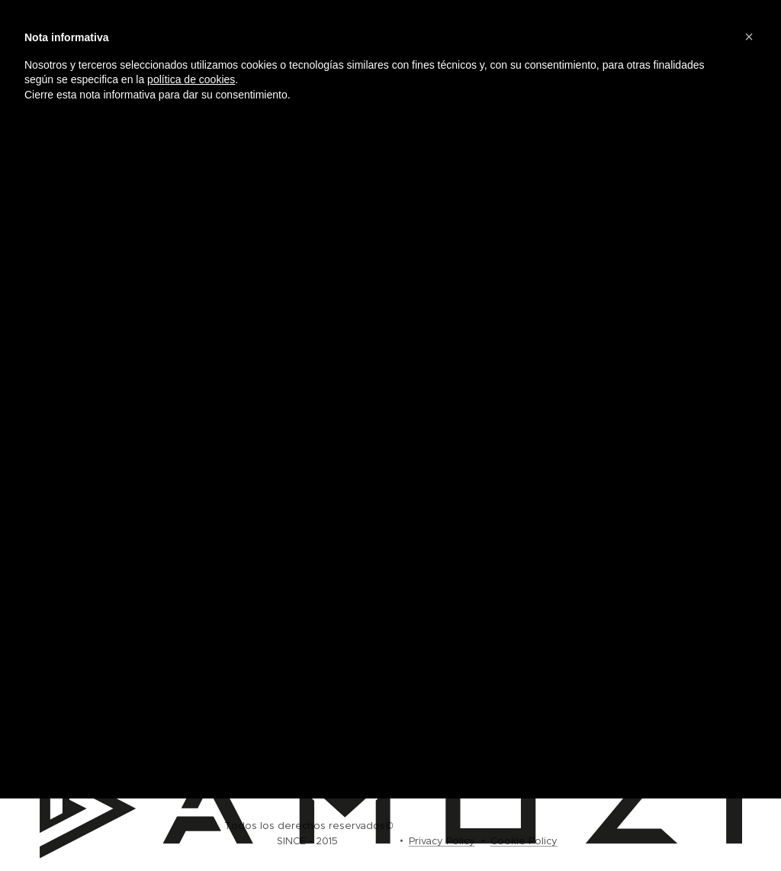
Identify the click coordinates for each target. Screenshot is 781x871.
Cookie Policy (524, 840)
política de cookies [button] (191, 79)
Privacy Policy (442, 840)
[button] (749, 36)
